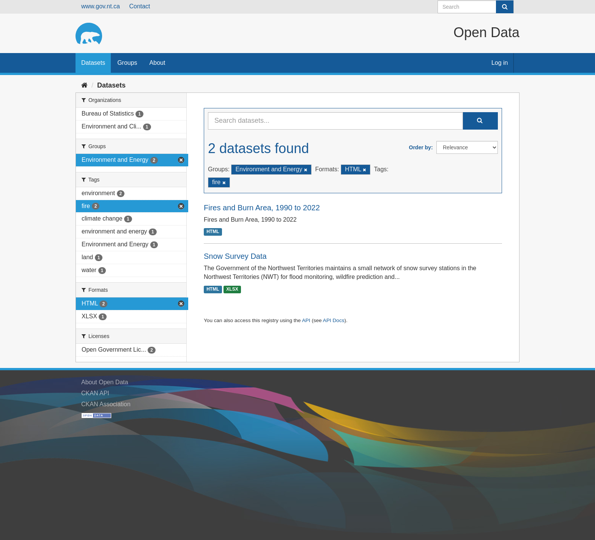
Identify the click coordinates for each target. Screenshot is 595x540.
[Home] (84, 85)
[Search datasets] (476, 6)
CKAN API (95, 393)
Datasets (93, 62)
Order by (420, 147)
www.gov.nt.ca (100, 6)
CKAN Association (106, 404)
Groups (127, 62)
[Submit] (504, 6)
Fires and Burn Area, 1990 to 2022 (262, 207)
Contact (139, 6)
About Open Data (104, 382)
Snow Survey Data (235, 256)
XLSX (232, 289)
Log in (499, 62)
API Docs (334, 320)
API (306, 320)
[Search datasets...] (335, 121)
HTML (212, 232)
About (157, 62)
